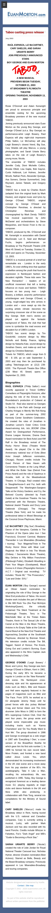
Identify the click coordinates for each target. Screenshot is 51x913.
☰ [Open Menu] (4, 4)
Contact (21, 885)
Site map (30, 885)
